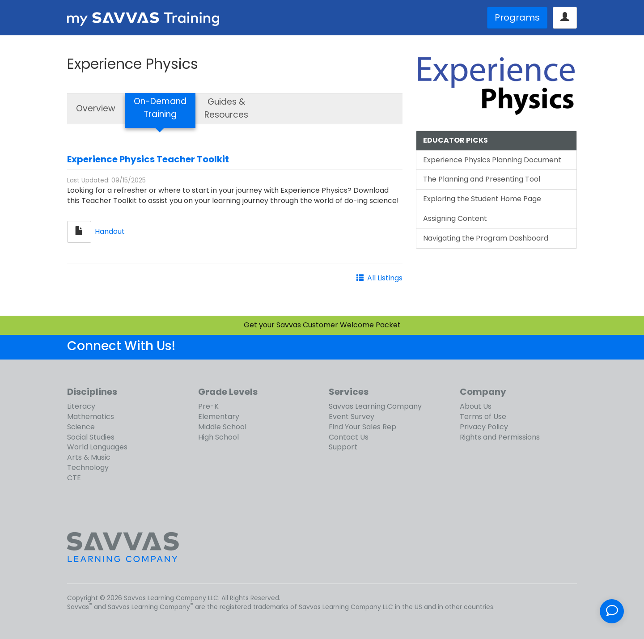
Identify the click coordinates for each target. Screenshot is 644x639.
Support (343, 447)
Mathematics (90, 416)
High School (218, 437)
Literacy (81, 406)
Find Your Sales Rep (362, 427)
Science (81, 427)
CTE (74, 478)
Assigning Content (455, 218)
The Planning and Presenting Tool (481, 179)
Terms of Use (483, 416)
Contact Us (349, 437)
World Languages (97, 447)
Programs (517, 17)
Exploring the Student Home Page (482, 199)
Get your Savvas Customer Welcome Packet (322, 325)
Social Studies (90, 437)
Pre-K (208, 406)
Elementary (218, 416)
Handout (110, 231)
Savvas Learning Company (375, 406)
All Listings (384, 278)
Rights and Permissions (500, 437)
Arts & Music (88, 457)
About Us (475, 406)
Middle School (222, 427)
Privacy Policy (484, 427)
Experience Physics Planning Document (492, 160)
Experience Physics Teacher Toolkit (148, 159)
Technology (88, 467)
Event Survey (351, 416)
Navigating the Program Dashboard (485, 238)
